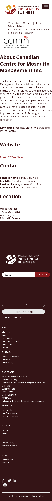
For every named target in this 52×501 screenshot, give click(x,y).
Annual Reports (8, 344)
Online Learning (9, 395)
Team (4, 335)
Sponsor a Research (11, 356)
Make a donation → (12, 317)
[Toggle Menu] (46, 6)
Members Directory (10, 416)
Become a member (23, 312)
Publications (7, 359)
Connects (6, 386)
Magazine (6, 462)
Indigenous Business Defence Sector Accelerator (23, 401)
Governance (7, 338)
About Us (6, 332)
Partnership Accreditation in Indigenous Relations (23, 382)
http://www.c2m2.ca (11, 156)
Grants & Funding (9, 379)
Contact (5, 347)
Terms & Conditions (11, 445)
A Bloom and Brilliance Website (31, 496)
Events (5, 430)
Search (42, 274)
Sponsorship (7, 391)
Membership (7, 410)
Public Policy (7, 362)
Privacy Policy (8, 442)
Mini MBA (6, 398)
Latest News (7, 459)
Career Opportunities (11, 341)
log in (23, 304)
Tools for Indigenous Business (15, 376)
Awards (5, 433)
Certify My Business (10, 413)
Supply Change (8, 388)
